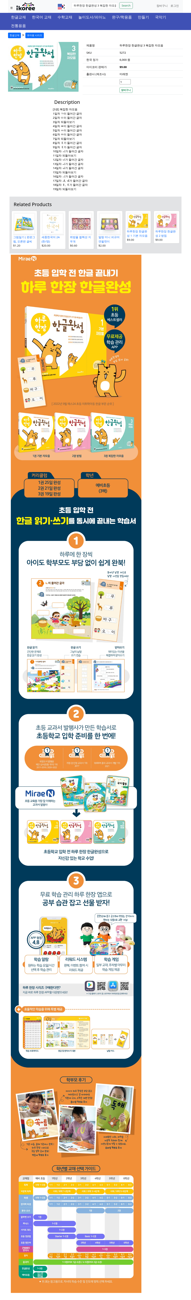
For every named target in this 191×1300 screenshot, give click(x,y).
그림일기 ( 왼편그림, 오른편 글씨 (24, 239)
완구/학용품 (122, 17)
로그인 (174, 5)
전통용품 (18, 25)
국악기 (160, 17)
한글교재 (18, 17)
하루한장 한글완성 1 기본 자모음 (137, 233)
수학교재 (64, 17)
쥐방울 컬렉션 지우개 (80, 239)
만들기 (143, 17)
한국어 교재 (41, 17)
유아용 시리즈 (34, 35)
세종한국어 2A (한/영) (51, 239)
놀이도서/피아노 (92, 17)
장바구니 (162, 5)
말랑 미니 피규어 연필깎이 (109, 239)
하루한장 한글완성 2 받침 (165, 233)
